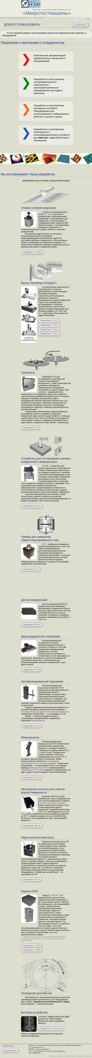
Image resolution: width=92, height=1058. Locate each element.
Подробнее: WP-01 (31, 826)
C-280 (60, 895)
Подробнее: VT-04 (31, 726)
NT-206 (47, 214)
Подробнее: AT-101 (32, 506)
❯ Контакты (80, 25)
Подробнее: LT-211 (49, 325)
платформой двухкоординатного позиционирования (44, 712)
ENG (88, 18)
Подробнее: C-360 (31, 945)
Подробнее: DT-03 (31, 777)
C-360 (52, 895)
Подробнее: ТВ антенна (51, 1028)
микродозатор (38, 720)
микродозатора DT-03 (39, 768)
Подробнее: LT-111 (49, 320)
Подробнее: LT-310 (49, 329)
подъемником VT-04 (30, 770)
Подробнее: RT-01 (31, 879)
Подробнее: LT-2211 (49, 334)
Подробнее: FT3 (30, 428)
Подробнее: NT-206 (32, 252)
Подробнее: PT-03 (31, 670)
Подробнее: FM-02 (31, 625)
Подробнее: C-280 (31, 950)
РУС (79, 18)
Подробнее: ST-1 (31, 569)
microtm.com (7, 1046)
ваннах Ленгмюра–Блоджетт (52, 803)
